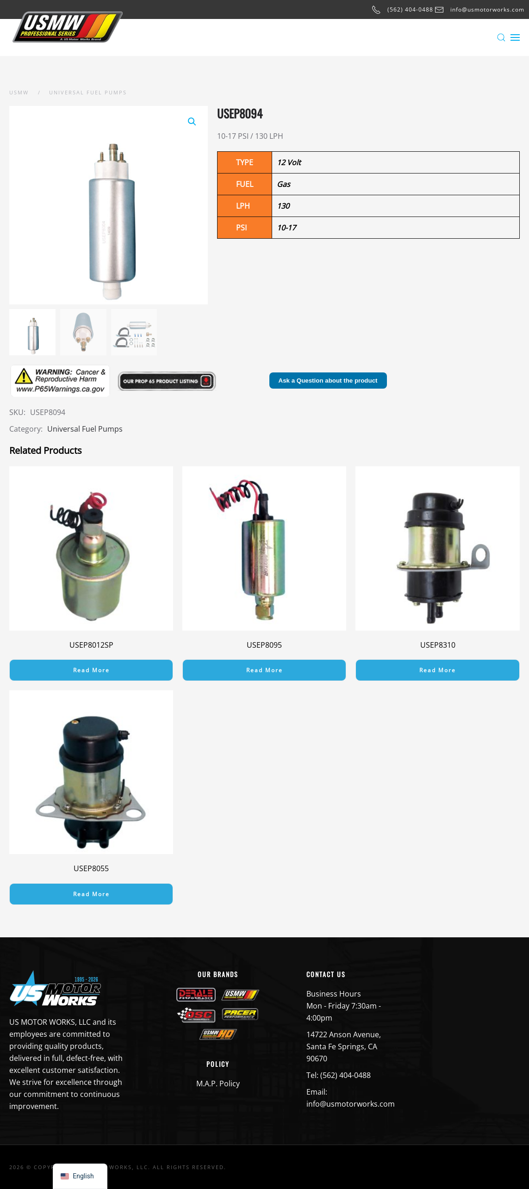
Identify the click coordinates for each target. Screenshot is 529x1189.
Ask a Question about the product (328, 380)
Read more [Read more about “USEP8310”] (437, 670)
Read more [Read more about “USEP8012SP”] (91, 670)
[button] (501, 37)
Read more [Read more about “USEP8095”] (264, 670)
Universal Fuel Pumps (85, 429)
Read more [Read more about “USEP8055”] (91, 894)
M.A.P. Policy (218, 1083)
